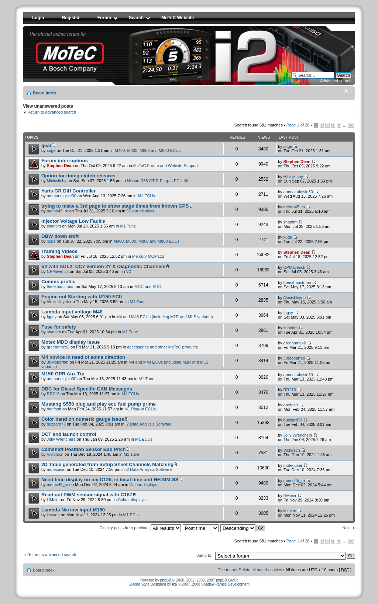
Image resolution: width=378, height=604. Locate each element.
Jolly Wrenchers (61, 439)
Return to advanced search (51, 112)
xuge (51, 150)
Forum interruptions (64, 160)
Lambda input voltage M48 (72, 312)
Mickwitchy (56, 180)
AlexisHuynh (58, 301)
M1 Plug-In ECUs (140, 409)
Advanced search (335, 81)
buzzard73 (56, 424)
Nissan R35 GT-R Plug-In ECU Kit (157, 180)
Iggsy (51, 317)
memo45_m (57, 211)
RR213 (53, 394)
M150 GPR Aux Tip (63, 373)
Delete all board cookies (260, 569)
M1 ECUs (146, 196)
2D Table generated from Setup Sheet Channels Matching (107, 464)
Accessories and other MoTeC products (162, 347)
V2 (128, 271)
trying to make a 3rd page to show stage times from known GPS (115, 206)
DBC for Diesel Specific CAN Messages (86, 389)
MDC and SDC (147, 286)
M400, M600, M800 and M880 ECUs (148, 150)
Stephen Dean (60, 165)
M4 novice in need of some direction (83, 357)
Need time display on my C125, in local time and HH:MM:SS (110, 479)
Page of (297, 125)
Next (346, 527)
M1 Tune (128, 226)
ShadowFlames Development (225, 584)
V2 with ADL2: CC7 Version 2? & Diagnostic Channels (103, 266)
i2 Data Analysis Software (149, 424)
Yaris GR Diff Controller (68, 191)
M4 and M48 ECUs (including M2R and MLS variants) (164, 317)
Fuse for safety (58, 327)
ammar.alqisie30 (61, 196)
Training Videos (59, 251)
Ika (174, 584)
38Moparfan (58, 362)
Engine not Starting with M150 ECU (82, 296)
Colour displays (140, 211)
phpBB (165, 580)
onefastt (54, 409)
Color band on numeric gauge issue (82, 419)
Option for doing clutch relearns (78, 175)
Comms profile (58, 281)
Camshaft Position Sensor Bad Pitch (83, 449)
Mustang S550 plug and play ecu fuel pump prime (98, 404)
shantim (54, 226)
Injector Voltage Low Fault (71, 221)
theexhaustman (61, 286)
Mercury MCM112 (148, 256)
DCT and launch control (68, 434)
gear (46, 145)
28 (351, 125)
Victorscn (55, 454)
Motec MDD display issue (70, 342)
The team (226, 569)
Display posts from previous (140, 527)
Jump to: (204, 555)
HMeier (53, 499)
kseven (53, 515)
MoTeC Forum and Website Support (165, 165)
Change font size (346, 91)
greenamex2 (58, 347)
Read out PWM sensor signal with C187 (86, 494)
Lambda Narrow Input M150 (73, 510)
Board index (44, 93)
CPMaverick (58, 271)
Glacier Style (139, 584)
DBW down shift (60, 236)
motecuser (56, 469)
